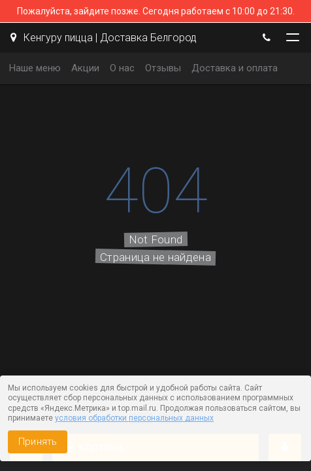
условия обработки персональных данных (134, 418)
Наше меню (35, 68)
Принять (37, 441)
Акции (85, 68)
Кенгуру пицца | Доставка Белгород (103, 37)
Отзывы (163, 68)
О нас (122, 68)
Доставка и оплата (234, 68)
